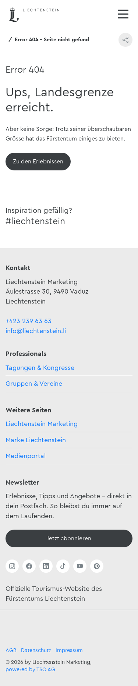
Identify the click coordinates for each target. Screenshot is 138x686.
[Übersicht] (38, 161)
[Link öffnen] (12, 566)
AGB (11, 650)
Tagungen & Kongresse (40, 367)
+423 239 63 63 (29, 321)
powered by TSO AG (30, 669)
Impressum (69, 650)
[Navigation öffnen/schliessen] (123, 15)
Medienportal (26, 456)
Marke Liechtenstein (36, 440)
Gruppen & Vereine (34, 383)
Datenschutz (36, 650)
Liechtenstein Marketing (42, 423)
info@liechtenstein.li (36, 331)
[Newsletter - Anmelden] (69, 538)
